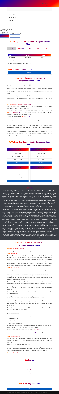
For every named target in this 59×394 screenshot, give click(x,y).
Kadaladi (16, 216)
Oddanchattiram (32, 203)
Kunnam (48, 213)
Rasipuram (46, 212)
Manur (50, 227)
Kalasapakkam (43, 231)
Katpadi (34, 234)
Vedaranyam (15, 212)
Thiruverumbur (17, 227)
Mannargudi (38, 232)
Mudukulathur (30, 216)
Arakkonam (10, 218)
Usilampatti (26, 210)
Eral (39, 224)
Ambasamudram (35, 227)
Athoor (5, 203)
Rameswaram (53, 216)
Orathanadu (27, 222)
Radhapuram (11, 228)
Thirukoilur (21, 206)
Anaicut (18, 234)
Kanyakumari (5, 191)
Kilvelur (3, 212)
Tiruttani (5, 231)
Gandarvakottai (22, 215)
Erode (42, 190)
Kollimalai (21, 212)
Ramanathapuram (53, 191)
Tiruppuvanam (15, 221)
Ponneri (44, 229)
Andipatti (13, 224)
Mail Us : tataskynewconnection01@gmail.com (17, 1)
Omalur (3, 219)
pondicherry (39, 194)
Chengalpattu (10, 190)
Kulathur (39, 215)
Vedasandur (43, 203)
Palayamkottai (4, 228)
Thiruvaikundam (18, 225)
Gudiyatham (23, 234)
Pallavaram (28, 196)
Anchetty (16, 209)
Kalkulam (12, 208)
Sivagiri (44, 221)
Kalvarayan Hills (8, 206)
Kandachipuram (53, 234)
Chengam (19, 231)
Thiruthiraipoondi (5, 234)
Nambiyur (24, 205)
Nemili (22, 218)
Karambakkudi (34, 215)
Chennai (16, 190)
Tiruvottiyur (22, 199)
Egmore (26, 197)
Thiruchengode (5, 213)
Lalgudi (36, 225)
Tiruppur (54, 193)
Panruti (53, 200)
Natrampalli (27, 228)
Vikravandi (28, 235)
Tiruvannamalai (11, 194)
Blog (10, 25)
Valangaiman (13, 234)
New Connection (12, 17)
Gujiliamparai (11, 203)
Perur (12, 200)
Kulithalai (55, 208)
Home (10, 12)
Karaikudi (48, 219)
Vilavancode (20, 208)
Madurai (18, 191)
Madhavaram (35, 197)
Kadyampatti (50, 218)
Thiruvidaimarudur (7, 224)
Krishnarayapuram (49, 208)
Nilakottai (26, 203)
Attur (35, 218)
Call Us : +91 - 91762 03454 (46, 3)
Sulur (19, 200)
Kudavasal (33, 232)
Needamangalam (50, 232)
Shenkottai (39, 221)
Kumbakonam (21, 222)
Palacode (41, 202)
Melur (55, 209)
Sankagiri (18, 219)
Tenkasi (17, 193)
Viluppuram (26, 194)
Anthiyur (48, 203)
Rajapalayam (15, 237)
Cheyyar (28, 231)
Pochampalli (35, 209)
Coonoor (11, 213)
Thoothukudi (31, 193)
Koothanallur (27, 232)
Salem (8, 193)
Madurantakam (22, 196)
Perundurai (29, 205)
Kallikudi (51, 209)
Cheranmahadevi (44, 227)
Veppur (13, 202)
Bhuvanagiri (28, 200)
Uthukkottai (10, 231)
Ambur (22, 228)
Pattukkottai (39, 222)
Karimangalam (29, 202)
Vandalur (54, 196)
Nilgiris (34, 191)
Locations (11, 20)
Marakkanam (6, 235)
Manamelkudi (45, 215)
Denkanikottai (26, 209)
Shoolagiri (41, 209)
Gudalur (15, 213)
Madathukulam (6, 229)
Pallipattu (40, 229)
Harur (24, 202)
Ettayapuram (43, 224)
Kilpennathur (49, 231)
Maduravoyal (42, 197)
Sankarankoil (33, 221)
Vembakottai (43, 237)
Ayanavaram (21, 197)
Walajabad (51, 206)
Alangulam (21, 221)
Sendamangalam (53, 212)
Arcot (15, 218)
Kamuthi (20, 216)
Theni (26, 193)
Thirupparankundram (18, 210)
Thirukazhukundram (47, 196)
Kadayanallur (27, 221)
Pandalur (31, 213)
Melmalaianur (12, 235)
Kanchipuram (52, 190)
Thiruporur (40, 196)
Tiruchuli (34, 237)
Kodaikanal (16, 203)
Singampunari (8, 221)
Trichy (12, 227)
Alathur (43, 213)
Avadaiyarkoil (15, 215)
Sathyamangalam (36, 205)
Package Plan (12, 14)
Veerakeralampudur (9, 222)
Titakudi (10, 202)
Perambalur (39, 191)
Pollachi (15, 200)
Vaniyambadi (38, 228)
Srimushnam (4, 202)
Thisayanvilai (17, 228)
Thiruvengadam (50, 221)
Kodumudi (12, 205)
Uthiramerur (45, 206)
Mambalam (48, 197)
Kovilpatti (54, 224)
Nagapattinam (24, 191)
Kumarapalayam (27, 212)
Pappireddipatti (47, 202)
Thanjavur (22, 193)
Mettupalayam (7, 200)
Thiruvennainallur (40, 235)
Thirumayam (5, 216)
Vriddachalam (19, 202)
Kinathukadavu (48, 199)
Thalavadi (43, 205)
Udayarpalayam (5, 196)
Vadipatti (31, 210)
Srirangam (7, 227)
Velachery (34, 199)
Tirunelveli (44, 193)
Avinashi (44, 228)
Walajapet (31, 218)
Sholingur (26, 218)
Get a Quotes (15, 36)
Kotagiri (19, 213)
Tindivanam (18, 235)
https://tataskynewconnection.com (16, 112)
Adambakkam (46, 194)
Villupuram (33, 235)
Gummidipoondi (33, 229)
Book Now (48, 5)
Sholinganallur (16, 199)
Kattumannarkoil (42, 200)
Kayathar (49, 224)
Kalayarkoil (43, 219)
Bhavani (53, 203)
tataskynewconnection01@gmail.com (31, 332)
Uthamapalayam (33, 224)
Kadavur (42, 208)
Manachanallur (41, 225)
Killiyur (16, 208)
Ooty (27, 213)
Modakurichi (18, 205)
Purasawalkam (9, 199)
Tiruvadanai (4, 218)
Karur (10, 191)
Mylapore (53, 197)
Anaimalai (39, 199)
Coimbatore (21, 190)
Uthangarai (46, 209)
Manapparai (48, 225)
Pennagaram (54, 202)
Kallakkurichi (55, 205)
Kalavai (18, 218)
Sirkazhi (47, 210)
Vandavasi (15, 232)
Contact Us (11, 23)
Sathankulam (11, 225)
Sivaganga (13, 193)
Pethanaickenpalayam (10, 219)
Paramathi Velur (39, 212)
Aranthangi (9, 215)
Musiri (3, 227)
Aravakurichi (37, 208)
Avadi (28, 229)
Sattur (20, 237)
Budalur (15, 222)
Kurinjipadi (49, 200)
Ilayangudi (38, 219)
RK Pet (54, 229)
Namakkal (30, 191)
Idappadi (39, 218)
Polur (54, 231)
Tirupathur (49, 193)
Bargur (20, 209)
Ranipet (4, 193)
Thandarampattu (8, 232)
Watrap (38, 237)
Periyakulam (26, 224)
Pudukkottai (45, 191)
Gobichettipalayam (5, 205)
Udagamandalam (37, 213)
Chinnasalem (49, 205)
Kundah (23, 213)
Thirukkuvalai (8, 212)
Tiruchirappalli (38, 193)
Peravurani (45, 222)
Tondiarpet (28, 199)
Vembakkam (20, 232)
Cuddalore (27, 190)
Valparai (23, 200)
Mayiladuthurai (42, 210)
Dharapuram (49, 228)
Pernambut (29, 234)
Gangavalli (44, 218)
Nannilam (44, 232)
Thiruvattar (26, 208)
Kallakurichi (46, 190)
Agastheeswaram (5, 208)
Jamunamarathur (35, 231)
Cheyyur (16, 196)
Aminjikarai (15, 197)
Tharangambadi (53, 210)
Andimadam (52, 194)
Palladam (12, 229)
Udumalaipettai (18, 229)
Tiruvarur (18, 194)
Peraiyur (3, 210)
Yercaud (27, 219)
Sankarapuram (15, 206)
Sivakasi (23, 237)
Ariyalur (5, 190)
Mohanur (33, 212)
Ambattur (9, 197)
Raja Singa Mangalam (44, 216)
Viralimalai (11, 216)
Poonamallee (49, 229)
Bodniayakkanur (19, 224)
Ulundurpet (27, 206)
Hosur (31, 209)
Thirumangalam (9, 210)
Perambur (3, 199)
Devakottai (32, 219)
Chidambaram (34, 200)
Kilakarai (25, 216)
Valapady (23, 219)
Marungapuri (54, 225)
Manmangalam (6, 209)
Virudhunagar (33, 194)
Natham (21, 203)
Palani (38, 203)
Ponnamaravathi (52, 215)
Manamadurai (54, 219)
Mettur (55, 218)
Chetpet (24, 231)
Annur (43, 199)
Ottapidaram (4, 225)
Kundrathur (32, 206)
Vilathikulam (31, 225)
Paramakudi (36, 216)
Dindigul (38, 190)
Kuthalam (36, 210)
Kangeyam (55, 228)
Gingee (47, 234)
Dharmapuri (32, 190)
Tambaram (34, 196)
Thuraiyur (29, 227)
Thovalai (31, 208)
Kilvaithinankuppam (41, 234)
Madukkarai (55, 199)
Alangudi (4, 215)
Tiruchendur (25, 225)
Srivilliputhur (28, 237)
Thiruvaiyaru (51, 222)
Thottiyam (23, 227)
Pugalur (11, 209)
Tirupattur (32, 228)
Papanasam (33, 222)
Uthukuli (24, 229)
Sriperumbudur (39, 206)
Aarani (15, 231)
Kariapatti (53, 235)
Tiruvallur (6, 194)
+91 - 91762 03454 (26, 116)
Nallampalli (36, 202)
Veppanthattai (54, 213)
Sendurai (12, 196)
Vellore (22, 194)
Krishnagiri (14, 191)
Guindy (30, 197)
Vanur (23, 235)
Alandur (5, 197)
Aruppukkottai (48, 235)
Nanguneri (54, 227)
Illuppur (28, 215)
